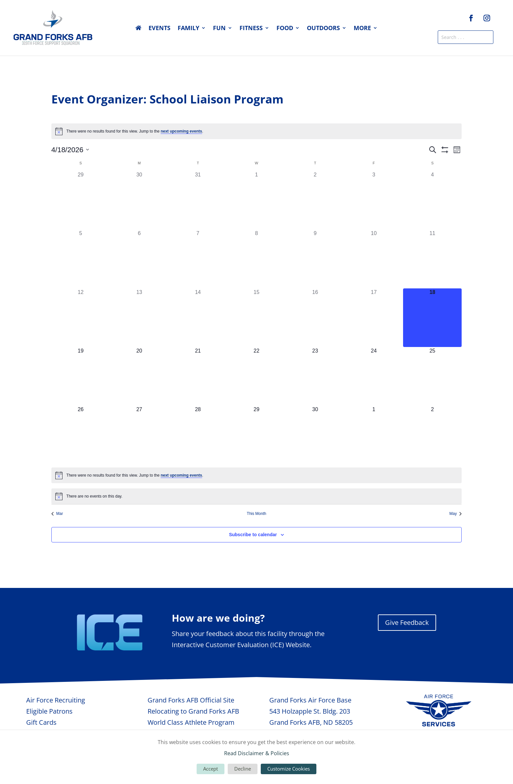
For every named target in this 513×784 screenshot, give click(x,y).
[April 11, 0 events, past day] (432, 258)
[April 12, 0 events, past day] (80, 317)
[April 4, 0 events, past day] (432, 200)
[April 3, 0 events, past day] (374, 200)
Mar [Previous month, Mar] (57, 513)
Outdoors (323, 29)
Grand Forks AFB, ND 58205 (311, 722)
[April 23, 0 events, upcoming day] (315, 376)
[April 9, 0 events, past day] (315, 258)
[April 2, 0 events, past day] (315, 200)
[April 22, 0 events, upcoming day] (256, 376)
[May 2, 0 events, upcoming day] (432, 435)
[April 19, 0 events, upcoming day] (80, 376)
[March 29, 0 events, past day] (80, 200)
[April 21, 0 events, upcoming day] (197, 376)
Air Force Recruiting (55, 700)
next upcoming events (181, 131)
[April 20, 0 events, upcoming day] (139, 376)
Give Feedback (407, 622)
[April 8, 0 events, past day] (256, 258)
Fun (219, 29)
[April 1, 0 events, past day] (256, 200)
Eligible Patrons (49, 711)
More (362, 29)
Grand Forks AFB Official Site (191, 700)
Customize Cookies (288, 768)
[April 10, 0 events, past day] (374, 258)
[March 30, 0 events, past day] (139, 200)
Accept (210, 768)
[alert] (256, 131)
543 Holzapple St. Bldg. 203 (309, 711)
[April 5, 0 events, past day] (80, 258)
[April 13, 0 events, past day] (139, 317)
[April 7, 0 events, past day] (197, 258)
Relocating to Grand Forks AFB (193, 711)
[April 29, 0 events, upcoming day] (256, 435)
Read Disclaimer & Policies (256, 753)
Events (159, 29)
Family (188, 29)
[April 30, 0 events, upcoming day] (315, 435)
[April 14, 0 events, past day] (197, 317)
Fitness (251, 29)
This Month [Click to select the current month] (256, 513)
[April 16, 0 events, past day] (315, 317)
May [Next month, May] (456, 513)
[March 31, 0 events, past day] (197, 200)
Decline (242, 768)
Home (138, 29)
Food (284, 29)
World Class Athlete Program (191, 722)
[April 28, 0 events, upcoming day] (197, 435)
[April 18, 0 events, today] (432, 317)
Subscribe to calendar (253, 534)
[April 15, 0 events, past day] (256, 317)
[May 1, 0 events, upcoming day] (374, 435)
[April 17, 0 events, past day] (374, 317)
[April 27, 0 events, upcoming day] (139, 435)
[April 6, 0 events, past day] (139, 258)
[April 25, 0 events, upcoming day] (432, 376)
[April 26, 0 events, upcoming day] (80, 435)
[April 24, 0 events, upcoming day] (374, 376)
